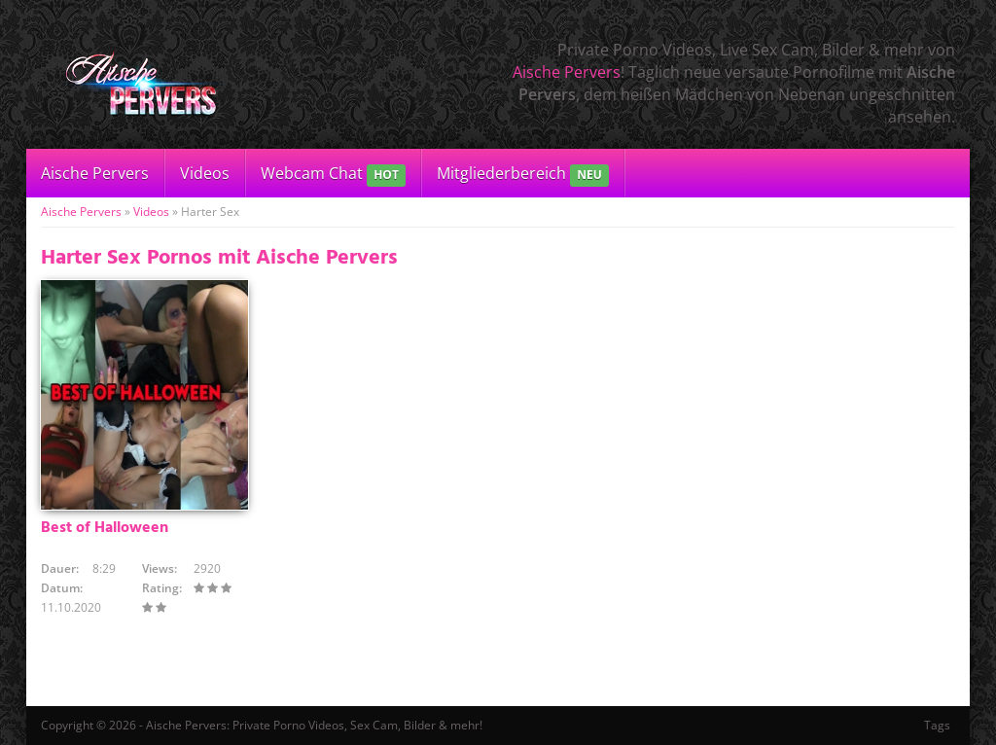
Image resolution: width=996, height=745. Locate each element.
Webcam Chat (333, 174)
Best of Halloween (104, 528)
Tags (937, 725)
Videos (205, 173)
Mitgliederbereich (523, 174)
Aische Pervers (567, 72)
